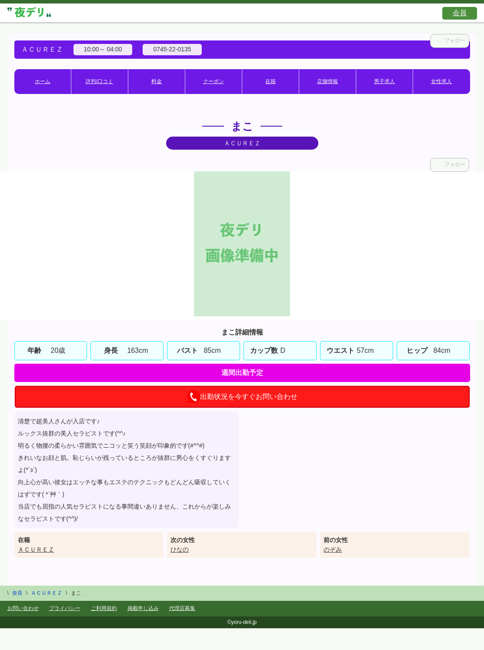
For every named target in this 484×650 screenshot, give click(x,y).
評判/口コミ (99, 81)
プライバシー (64, 608)
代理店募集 (182, 608)
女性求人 (441, 81)
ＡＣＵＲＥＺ (36, 549)
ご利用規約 (104, 608)
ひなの (179, 549)
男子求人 (384, 81)
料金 (156, 81)
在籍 (270, 81)
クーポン (213, 81)
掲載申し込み (143, 608)
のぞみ (333, 549)
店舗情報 (327, 81)
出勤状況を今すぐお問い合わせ (242, 396)
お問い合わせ (23, 608)
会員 (460, 13)
